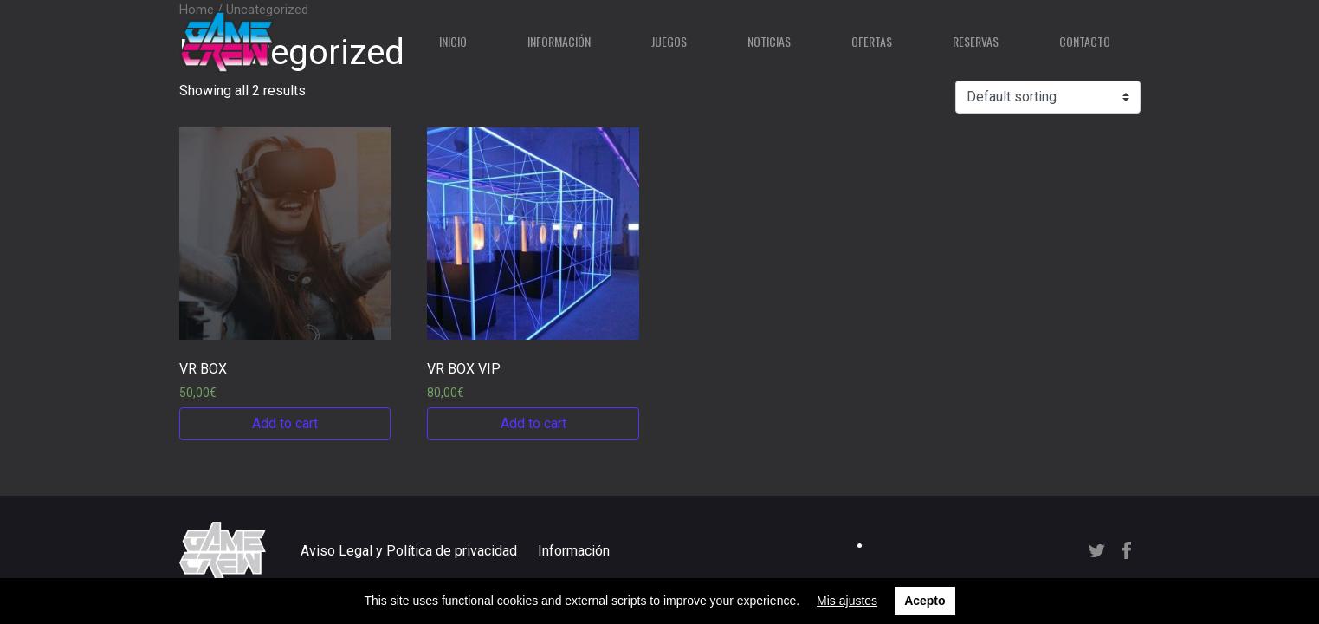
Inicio (453, 41)
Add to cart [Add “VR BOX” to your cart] (285, 423)
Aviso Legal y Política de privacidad (409, 551)
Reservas (976, 41)
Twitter (1097, 550)
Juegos (669, 41)
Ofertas (871, 41)
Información (559, 41)
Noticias (769, 41)
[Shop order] (1048, 97)
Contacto (1084, 41)
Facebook (1126, 550)
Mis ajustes (847, 601)
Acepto (924, 601)
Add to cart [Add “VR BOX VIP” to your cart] (533, 423)
